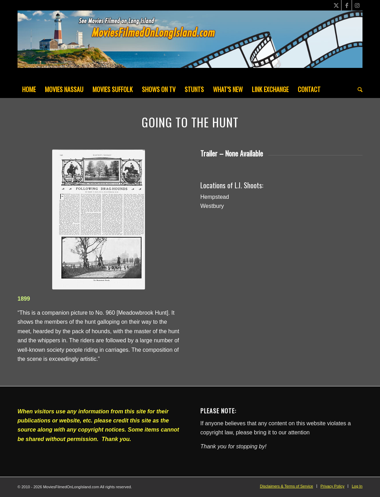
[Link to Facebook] (346, 5)
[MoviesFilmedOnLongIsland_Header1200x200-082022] (190, 45)
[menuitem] (29, 89)
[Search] (357, 89)
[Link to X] (336, 5)
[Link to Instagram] (357, 5)
